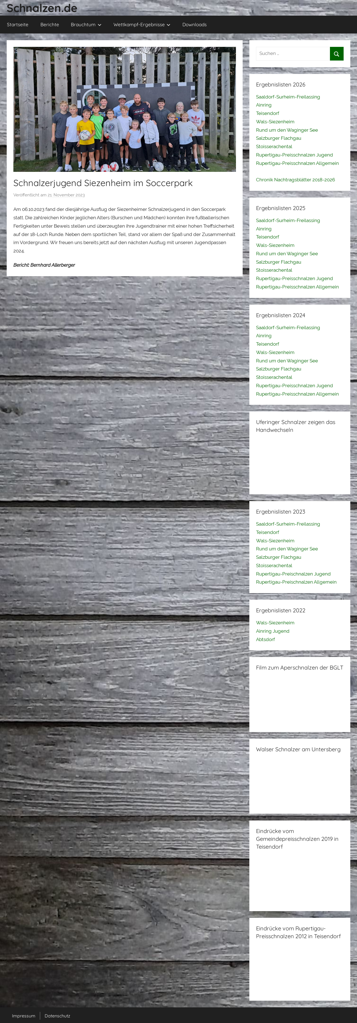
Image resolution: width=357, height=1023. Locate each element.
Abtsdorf (265, 639)
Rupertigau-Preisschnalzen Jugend (294, 155)
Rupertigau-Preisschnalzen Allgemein (297, 163)
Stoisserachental (274, 146)
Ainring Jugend (273, 631)
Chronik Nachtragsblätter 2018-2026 (295, 179)
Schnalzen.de (42, 8)
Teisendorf (267, 113)
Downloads (194, 24)
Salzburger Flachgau (278, 138)
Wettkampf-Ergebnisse (142, 24)
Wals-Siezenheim (275, 121)
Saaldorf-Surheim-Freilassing (288, 97)
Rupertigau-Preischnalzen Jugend (293, 574)
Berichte (49, 24)
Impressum (23, 1016)
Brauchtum (86, 24)
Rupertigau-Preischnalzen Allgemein (296, 582)
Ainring (264, 105)
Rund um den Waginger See (287, 130)
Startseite (17, 24)
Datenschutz (57, 1016)
